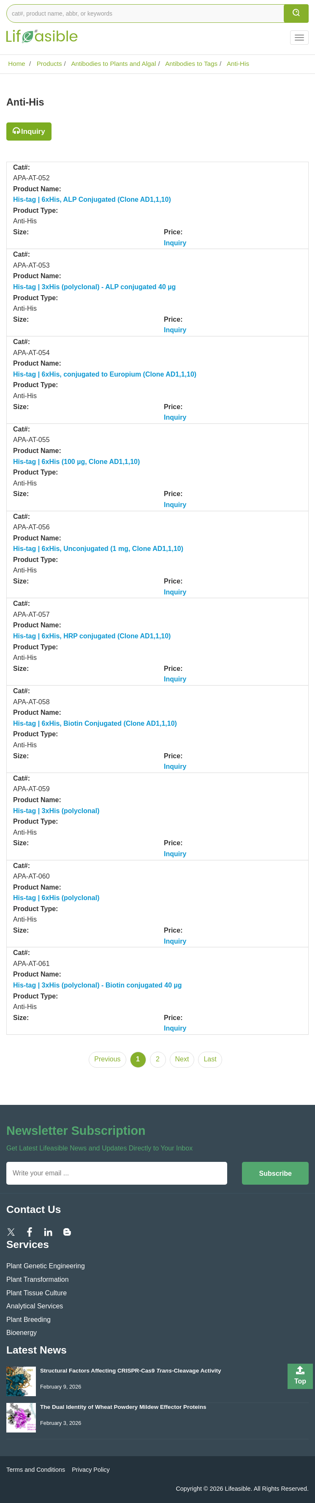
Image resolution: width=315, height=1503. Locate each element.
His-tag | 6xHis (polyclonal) (56, 897)
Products (48, 63)
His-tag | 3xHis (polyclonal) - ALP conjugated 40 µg (94, 286)
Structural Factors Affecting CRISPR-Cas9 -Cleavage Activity (130, 1370)
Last (210, 1059)
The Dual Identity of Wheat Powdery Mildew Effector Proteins (123, 1407)
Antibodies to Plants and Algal (113, 63)
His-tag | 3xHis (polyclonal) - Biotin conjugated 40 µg (97, 985)
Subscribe (275, 1173)
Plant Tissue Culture (36, 1293)
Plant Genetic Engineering (45, 1266)
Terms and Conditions (35, 1469)
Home (15, 63)
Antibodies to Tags (190, 63)
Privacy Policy (91, 1469)
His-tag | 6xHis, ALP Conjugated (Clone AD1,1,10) (92, 199)
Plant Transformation (37, 1279)
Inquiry (33, 132)
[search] (296, 13)
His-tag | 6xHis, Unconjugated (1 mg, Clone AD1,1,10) (98, 548)
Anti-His (237, 63)
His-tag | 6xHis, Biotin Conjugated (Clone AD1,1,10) (95, 723)
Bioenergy (21, 1332)
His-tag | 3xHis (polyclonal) (56, 810)
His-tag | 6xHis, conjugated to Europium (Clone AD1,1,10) (104, 374)
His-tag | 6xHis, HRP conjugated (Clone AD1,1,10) (92, 636)
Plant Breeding (28, 1319)
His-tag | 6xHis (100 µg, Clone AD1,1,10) (76, 461)
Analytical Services (34, 1306)
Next (182, 1059)
